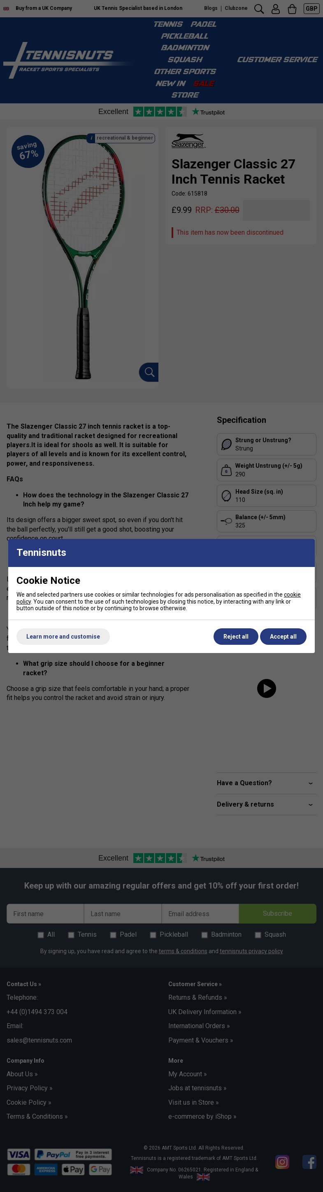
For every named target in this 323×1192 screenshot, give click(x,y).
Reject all (236, 636)
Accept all (283, 636)
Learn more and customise (63, 636)
